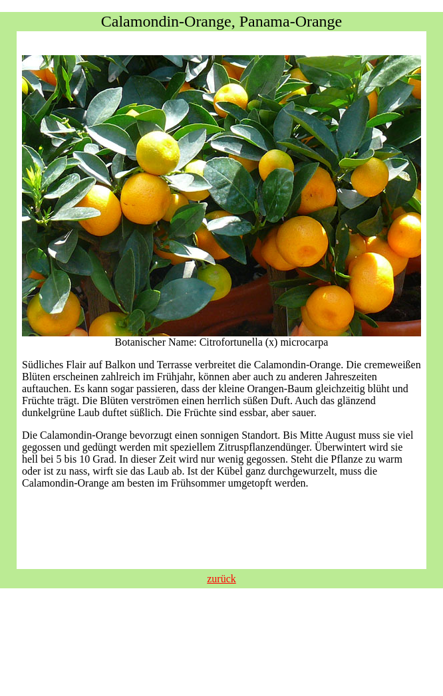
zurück (221, 578)
